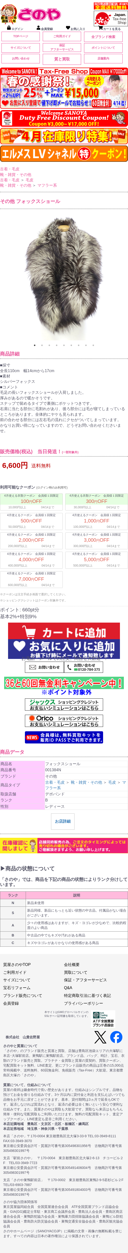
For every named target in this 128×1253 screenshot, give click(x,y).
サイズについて (21, 47)
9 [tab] (93, 345)
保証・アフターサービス (85, 980)
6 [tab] (71, 345)
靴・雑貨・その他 (15, 175)
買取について (75, 972)
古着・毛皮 (10, 169)
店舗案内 (103, 58)
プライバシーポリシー (83, 1003)
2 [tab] (42, 345)
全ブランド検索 (103, 37)
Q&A (68, 988)
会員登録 (11, 1003)
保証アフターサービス (62, 47)
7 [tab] (78, 345)
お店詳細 (63, 821)
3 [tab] (49, 345)
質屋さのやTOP (17, 965)
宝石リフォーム (17, 988)
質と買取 (62, 59)
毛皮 (29, 180)
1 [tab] (34, 345)
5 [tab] (64, 345)
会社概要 (72, 965)
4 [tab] (56, 345)
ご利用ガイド (62, 36)
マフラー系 (47, 185)
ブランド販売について (22, 995)
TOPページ (20, 36)
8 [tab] (86, 345)
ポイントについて (103, 47)
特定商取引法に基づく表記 (87, 995)
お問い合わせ (21, 58)
